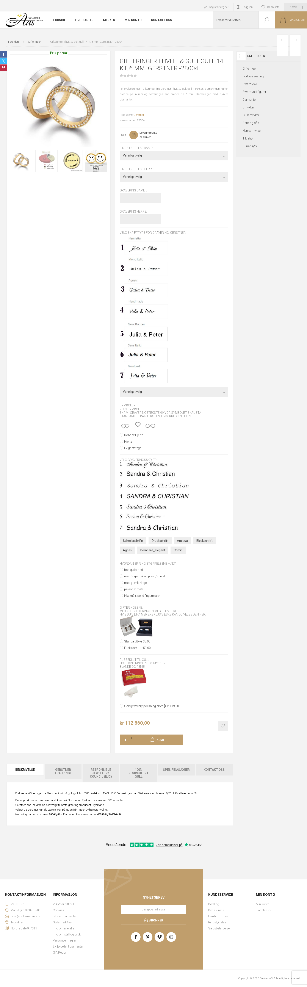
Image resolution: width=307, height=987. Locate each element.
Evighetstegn (132, 448)
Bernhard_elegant (152, 550)
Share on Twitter (3, 61)
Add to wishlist (223, 726)
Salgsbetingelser (219, 928)
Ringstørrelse (217, 922)
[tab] (25, 773)
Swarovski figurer (254, 92)
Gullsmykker (251, 115)
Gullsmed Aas (62, 922)
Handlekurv (263, 910)
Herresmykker (252, 130)
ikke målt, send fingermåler (142, 595)
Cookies (58, 910)
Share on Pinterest (3, 67)
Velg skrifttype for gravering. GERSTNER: (153, 232)
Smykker (248, 107)
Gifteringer (250, 68)
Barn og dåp (251, 123)
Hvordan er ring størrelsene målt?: (148, 564)
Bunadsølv (250, 146)
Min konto (262, 904)
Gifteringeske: (131, 607)
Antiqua (182, 540)
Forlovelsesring (253, 76)
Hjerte (128, 441)
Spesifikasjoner (176, 769)
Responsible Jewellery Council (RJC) (101, 773)
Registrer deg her (218, 7)
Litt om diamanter (65, 916)
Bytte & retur (216, 910)
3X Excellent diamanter (68, 946)
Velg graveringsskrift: (138, 460)
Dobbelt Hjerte (133, 435)
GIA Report (60, 952)
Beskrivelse (25, 769)
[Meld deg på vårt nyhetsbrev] (153, 909)
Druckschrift (160, 540)
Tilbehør (248, 138)
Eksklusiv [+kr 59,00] (137, 648)
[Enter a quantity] (124, 740)
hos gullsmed (133, 570)
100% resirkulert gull (138, 773)
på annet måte (133, 589)
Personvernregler (64, 940)
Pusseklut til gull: (135, 659)
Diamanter (250, 99)
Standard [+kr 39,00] (137, 641)
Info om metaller (64, 928)
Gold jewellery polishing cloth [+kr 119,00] (152, 706)
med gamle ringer (136, 582)
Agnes (127, 550)
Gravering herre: (133, 211)
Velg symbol (130, 409)
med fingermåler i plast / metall (145, 576)
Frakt (123, 134)
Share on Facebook (3, 54)
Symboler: (128, 405)
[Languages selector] (295, 7)
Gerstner (138, 114)
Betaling (213, 904)
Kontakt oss (214, 769)
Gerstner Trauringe (63, 771)
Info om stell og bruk (67, 934)
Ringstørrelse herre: (137, 169)
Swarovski (250, 84)
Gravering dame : (133, 190)
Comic (178, 550)
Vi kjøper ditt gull (63, 904)
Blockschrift (204, 540)
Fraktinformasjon (220, 916)
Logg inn (248, 7)
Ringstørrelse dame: (136, 148)
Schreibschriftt (133, 540)
